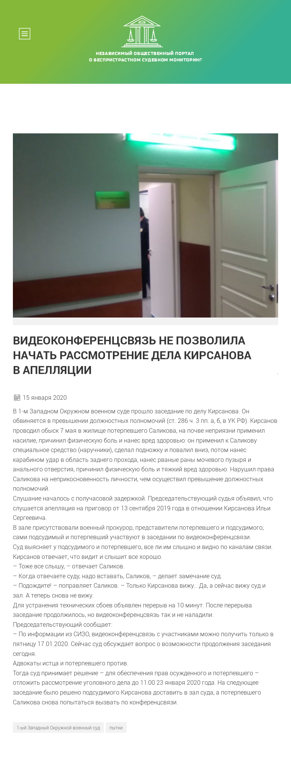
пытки (116, 727)
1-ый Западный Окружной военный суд (58, 727)
